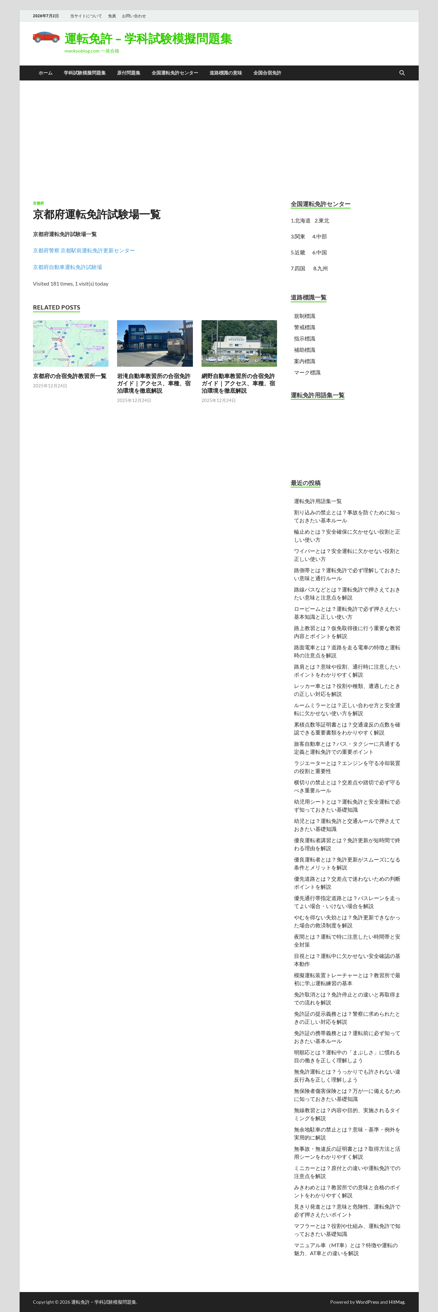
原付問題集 (128, 72)
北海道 (303, 220)
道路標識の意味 (226, 72)
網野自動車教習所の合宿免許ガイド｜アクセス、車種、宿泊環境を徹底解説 (238, 383)
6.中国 (319, 252)
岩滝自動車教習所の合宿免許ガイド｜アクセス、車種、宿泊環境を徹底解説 (154, 383)
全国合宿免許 (267, 72)
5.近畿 (298, 252)
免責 (112, 16)
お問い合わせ (134, 16)
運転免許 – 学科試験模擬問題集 (148, 38)
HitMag (396, 1302)
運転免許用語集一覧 (318, 501)
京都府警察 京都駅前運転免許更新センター (84, 250)
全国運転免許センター (175, 72)
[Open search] (402, 73)
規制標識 (304, 316)
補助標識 (304, 349)
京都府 (38, 203)
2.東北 (322, 220)
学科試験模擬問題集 (85, 72)
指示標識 (304, 338)
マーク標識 (307, 372)
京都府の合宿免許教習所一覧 (69, 375)
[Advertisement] (219, 140)
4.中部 (319, 236)
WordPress (367, 1302)
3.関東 (299, 236)
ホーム (46, 72)
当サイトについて (86, 16)
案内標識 (304, 361)
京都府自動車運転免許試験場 (67, 267)
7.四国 (298, 268)
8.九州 (320, 268)
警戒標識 (304, 327)
